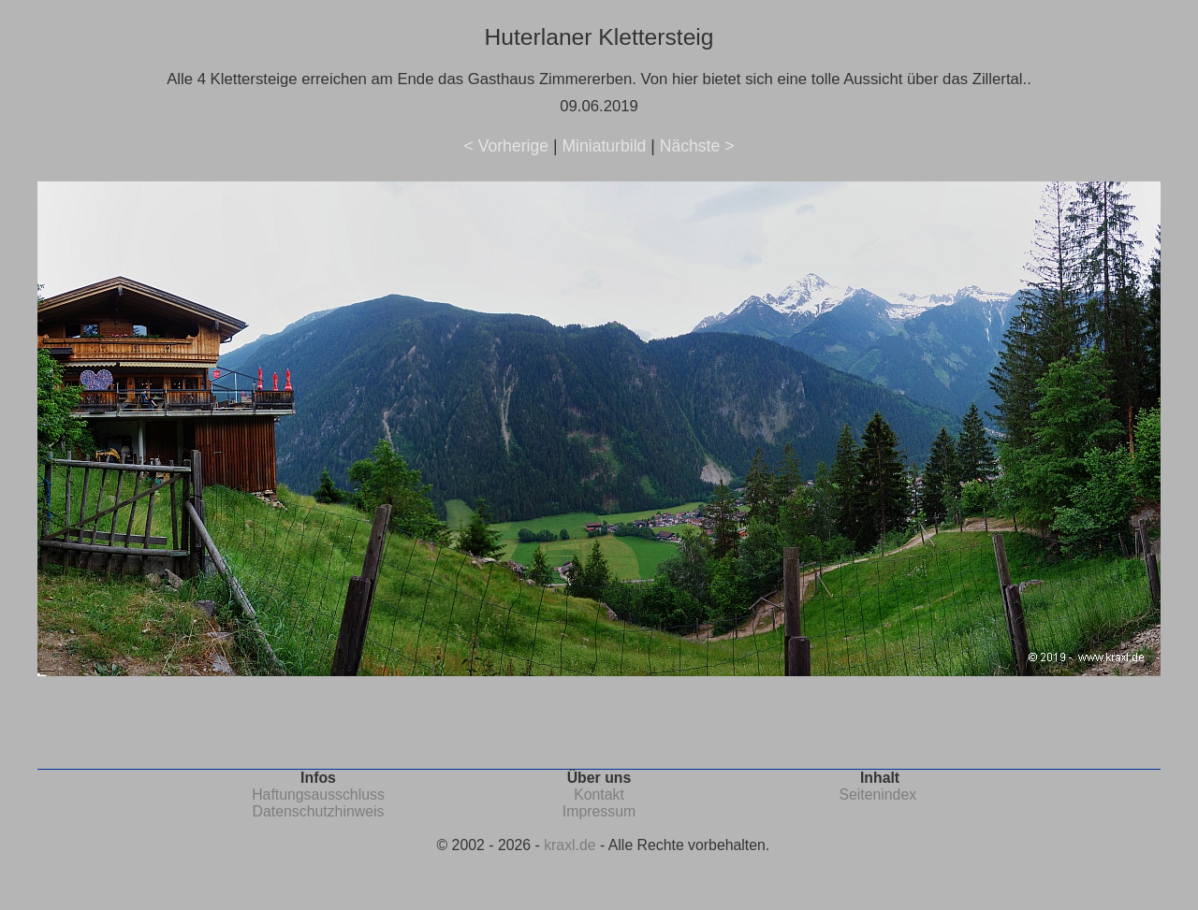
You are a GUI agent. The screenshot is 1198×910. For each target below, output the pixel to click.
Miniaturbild (604, 146)
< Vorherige (506, 146)
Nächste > (697, 146)
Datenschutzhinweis (319, 811)
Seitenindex (877, 794)
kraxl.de (569, 845)
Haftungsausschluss (318, 794)
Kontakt (599, 794)
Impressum (599, 811)
